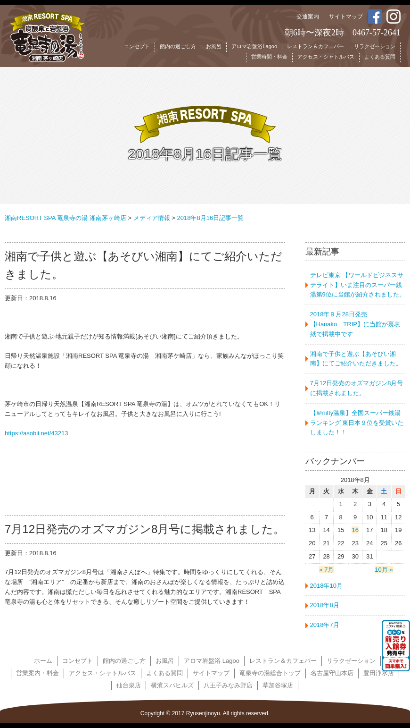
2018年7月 (324, 624)
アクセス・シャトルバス (325, 56)
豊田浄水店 (378, 673)
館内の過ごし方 (178, 46)
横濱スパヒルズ (172, 685)
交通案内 (307, 16)
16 (355, 529)
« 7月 (326, 569)
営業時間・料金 (269, 56)
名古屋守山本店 (332, 673)
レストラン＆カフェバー (315, 46)
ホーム (43, 660)
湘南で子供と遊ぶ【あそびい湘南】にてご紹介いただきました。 (356, 358)
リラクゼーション (374, 46)
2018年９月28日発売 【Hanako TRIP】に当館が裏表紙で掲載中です (357, 324)
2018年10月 (326, 585)
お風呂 (213, 46)
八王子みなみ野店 (228, 685)
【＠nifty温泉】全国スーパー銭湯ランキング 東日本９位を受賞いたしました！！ (357, 422)
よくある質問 (379, 56)
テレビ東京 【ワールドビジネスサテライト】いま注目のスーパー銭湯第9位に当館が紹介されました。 (357, 284)
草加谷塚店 (277, 685)
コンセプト (137, 46)
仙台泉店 (128, 685)
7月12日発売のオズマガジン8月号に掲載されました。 (356, 388)
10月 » (384, 569)
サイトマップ (346, 16)
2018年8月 (324, 605)
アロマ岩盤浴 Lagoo (211, 660)
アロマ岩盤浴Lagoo (254, 46)
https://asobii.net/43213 (36, 433)
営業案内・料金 (37, 673)
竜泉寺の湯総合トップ (270, 673)
